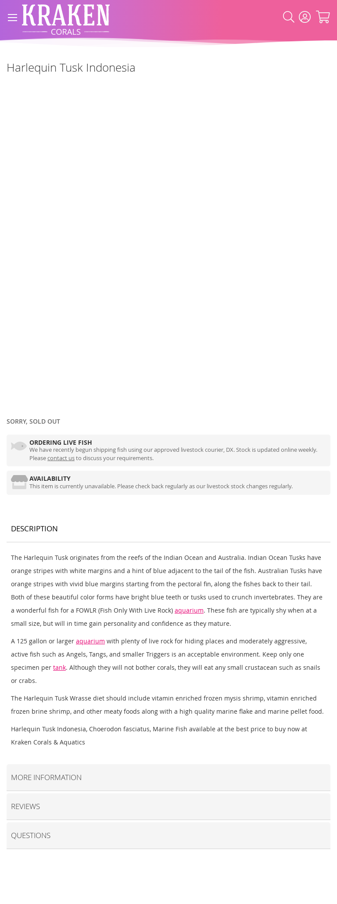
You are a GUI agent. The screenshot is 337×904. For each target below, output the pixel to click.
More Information (46, 777)
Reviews (25, 806)
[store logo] (66, 17)
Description (34, 528)
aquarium (189, 610)
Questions (30, 835)
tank (59, 667)
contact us (61, 458)
